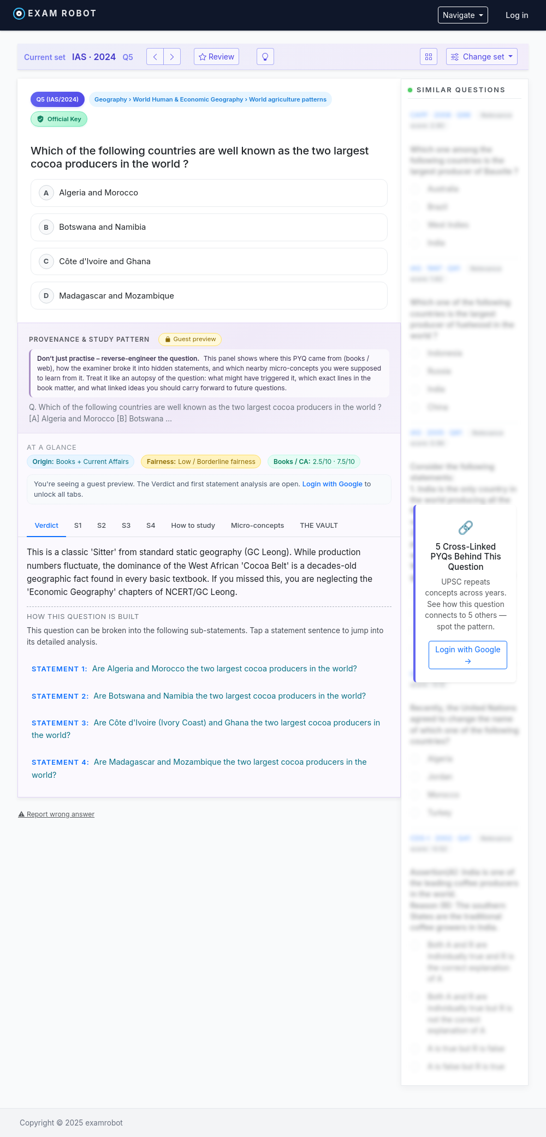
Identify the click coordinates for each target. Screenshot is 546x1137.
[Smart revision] (265, 56)
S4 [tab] (151, 525)
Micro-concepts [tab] (257, 525)
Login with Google (332, 484)
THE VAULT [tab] (319, 525)
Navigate (460, 15)
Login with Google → (468, 655)
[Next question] (172, 56)
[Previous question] (155, 56)
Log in (517, 15)
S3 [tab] (126, 525)
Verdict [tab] (46, 525)
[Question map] (428, 56)
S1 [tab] (78, 525)
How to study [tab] (193, 525)
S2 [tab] (101, 525)
